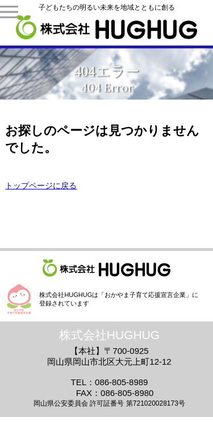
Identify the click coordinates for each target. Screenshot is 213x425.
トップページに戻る (41, 185)
